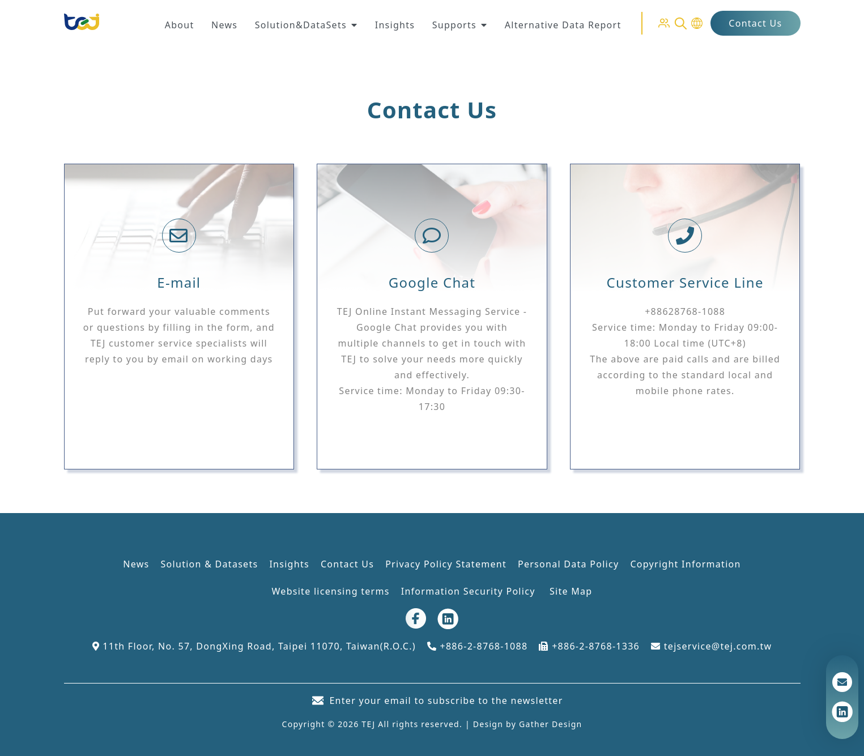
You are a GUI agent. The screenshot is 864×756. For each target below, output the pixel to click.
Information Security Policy (469, 591)
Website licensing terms (331, 591)
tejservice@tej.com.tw (711, 646)
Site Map (571, 591)
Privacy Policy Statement (446, 564)
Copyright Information (685, 564)
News (136, 564)
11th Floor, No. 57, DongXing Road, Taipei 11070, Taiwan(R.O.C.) (254, 646)
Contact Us (755, 23)
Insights (289, 564)
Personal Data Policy (568, 564)
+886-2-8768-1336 (589, 646)
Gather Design (550, 724)
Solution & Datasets (209, 564)
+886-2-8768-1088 (477, 646)
